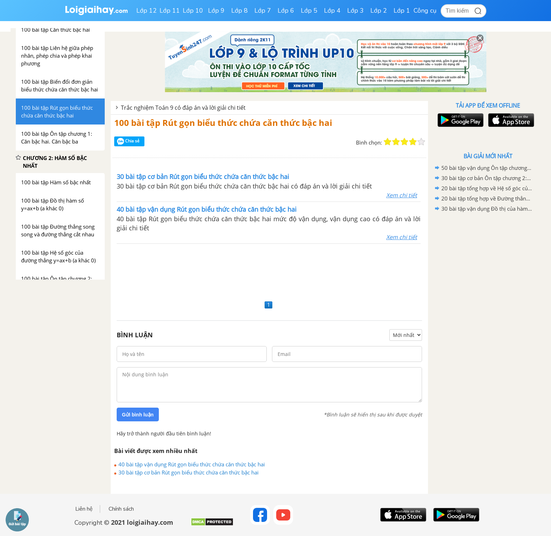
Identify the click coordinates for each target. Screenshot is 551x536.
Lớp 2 (378, 10)
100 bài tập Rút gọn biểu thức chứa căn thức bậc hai (223, 122)
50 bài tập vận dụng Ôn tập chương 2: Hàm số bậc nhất (486, 167)
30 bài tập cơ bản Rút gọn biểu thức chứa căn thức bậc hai (188, 472)
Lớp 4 (332, 10)
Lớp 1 (402, 10)
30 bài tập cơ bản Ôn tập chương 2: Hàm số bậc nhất (486, 177)
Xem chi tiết (401, 195)
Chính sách (121, 509)
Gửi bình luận (138, 414)
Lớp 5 (309, 10)
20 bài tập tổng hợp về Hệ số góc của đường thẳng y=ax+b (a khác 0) (486, 188)
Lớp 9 (216, 10)
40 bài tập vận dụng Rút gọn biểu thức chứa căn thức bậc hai (191, 464)
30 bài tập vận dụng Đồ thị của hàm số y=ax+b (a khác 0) (486, 208)
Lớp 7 (262, 10)
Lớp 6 (286, 10)
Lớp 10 (193, 10)
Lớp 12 (146, 10)
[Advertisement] (269, 271)
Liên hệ (84, 509)
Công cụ (425, 10)
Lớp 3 (355, 10)
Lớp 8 (239, 10)
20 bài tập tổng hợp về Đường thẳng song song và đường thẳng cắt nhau (486, 198)
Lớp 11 (170, 10)
